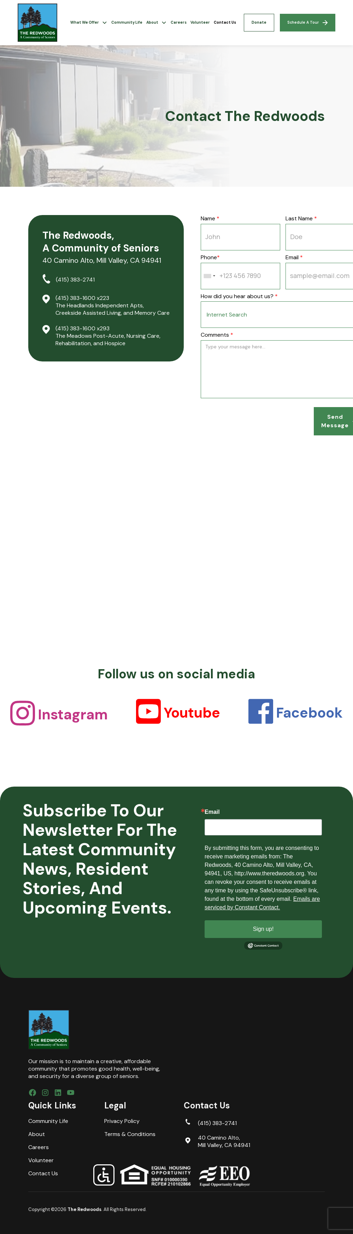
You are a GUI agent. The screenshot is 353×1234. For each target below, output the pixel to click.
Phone (210, 257)
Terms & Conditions (129, 1134)
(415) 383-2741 (75, 279)
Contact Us (225, 22)
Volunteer (200, 22)
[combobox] (209, 276)
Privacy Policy (122, 1121)
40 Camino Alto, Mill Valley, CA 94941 (224, 1141)
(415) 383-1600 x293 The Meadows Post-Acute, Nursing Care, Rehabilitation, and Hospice (107, 336)
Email (212, 812)
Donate (259, 22)
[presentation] (254, 421)
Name (210, 218)
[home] (37, 23)
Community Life (126, 22)
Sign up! (263, 929)
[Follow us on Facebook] (32, 1093)
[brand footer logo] (48, 1029)
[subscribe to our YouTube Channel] (70, 1093)
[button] (88, 22)
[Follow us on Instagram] (45, 1093)
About (36, 1134)
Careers (179, 22)
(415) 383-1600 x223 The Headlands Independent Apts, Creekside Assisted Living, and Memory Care (112, 306)
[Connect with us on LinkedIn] (58, 1093)
